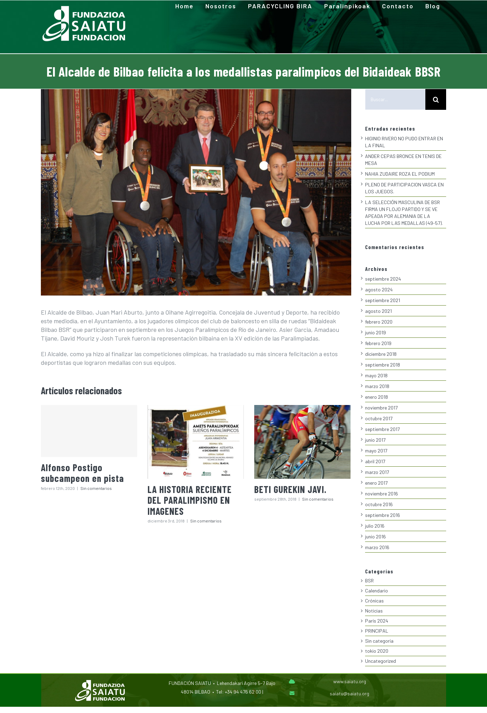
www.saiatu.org (349, 681)
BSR (369, 580)
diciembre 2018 (381, 354)
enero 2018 (376, 397)
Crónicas (374, 601)
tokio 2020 (376, 651)
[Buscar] (435, 99)
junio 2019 (375, 332)
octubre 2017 (378, 418)
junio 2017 (375, 440)
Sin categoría (379, 641)
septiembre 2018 (382, 365)
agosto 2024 (379, 289)
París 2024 (376, 621)
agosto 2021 (378, 311)
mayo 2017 (376, 451)
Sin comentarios (96, 486)
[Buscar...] (395, 99)
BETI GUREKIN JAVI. (290, 487)
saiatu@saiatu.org (349, 693)
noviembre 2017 (381, 408)
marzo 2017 (377, 472)
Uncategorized (380, 661)
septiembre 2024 (383, 279)
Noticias (374, 611)
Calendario (376, 590)
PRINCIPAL (376, 631)
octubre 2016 (379, 504)
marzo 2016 (377, 547)
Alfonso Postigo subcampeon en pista (82, 470)
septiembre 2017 (382, 429)
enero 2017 (376, 483)
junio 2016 (375, 536)
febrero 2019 (378, 343)
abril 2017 (375, 461)
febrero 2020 (378, 322)
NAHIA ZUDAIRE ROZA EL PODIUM (400, 174)
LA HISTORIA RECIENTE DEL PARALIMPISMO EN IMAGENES (190, 498)
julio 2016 (374, 526)
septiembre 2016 (382, 515)
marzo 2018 (377, 386)
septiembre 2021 (382, 300)
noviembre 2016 (381, 493)
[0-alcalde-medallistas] (196, 192)
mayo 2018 (376, 375)
